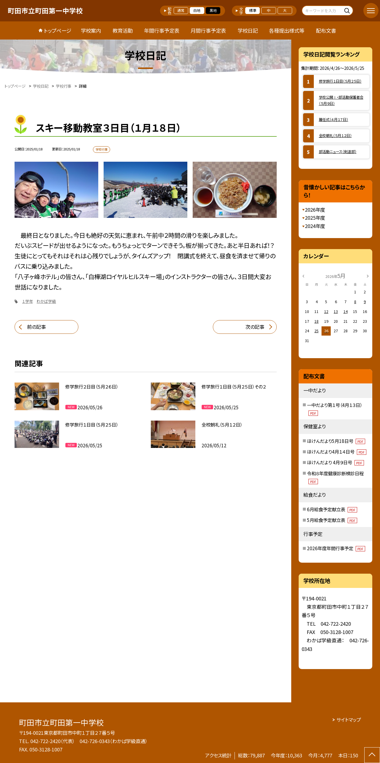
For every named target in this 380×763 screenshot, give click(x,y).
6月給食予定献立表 (332, 509)
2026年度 (315, 209)
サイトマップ (348, 719)
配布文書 (326, 30)
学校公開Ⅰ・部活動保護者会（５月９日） (341, 100)
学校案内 (91, 30)
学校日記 (248, 30)
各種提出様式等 (286, 30)
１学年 (27, 301)
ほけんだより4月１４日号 (336, 451)
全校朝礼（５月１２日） (335, 135)
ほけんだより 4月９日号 (335, 462)
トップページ (57, 30)
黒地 (213, 10)
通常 (180, 10)
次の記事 (255, 326)
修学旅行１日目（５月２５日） (340, 81)
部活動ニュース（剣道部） (338, 151)
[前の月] (303, 275)
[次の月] (368, 275)
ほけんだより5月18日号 (336, 441)
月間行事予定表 (208, 30)
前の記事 (36, 326)
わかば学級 (46, 301)
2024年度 (315, 225)
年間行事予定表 (161, 30)
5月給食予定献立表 (332, 520)
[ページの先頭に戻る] (372, 755)
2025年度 (315, 217)
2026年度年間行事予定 (336, 548)
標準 (252, 10)
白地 (196, 10)
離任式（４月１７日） (333, 119)
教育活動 (123, 30)
